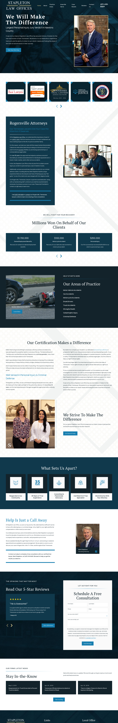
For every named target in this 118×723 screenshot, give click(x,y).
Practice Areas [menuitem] (52, 6)
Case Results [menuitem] (74, 6)
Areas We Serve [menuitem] (63, 6)
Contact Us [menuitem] (91, 6)
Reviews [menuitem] (84, 5)
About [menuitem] (45, 5)
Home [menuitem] (39, 5)
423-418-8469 (104, 5)
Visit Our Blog (59, 699)
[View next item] (61, 106)
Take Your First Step (13, 50)
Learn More (17, 311)
